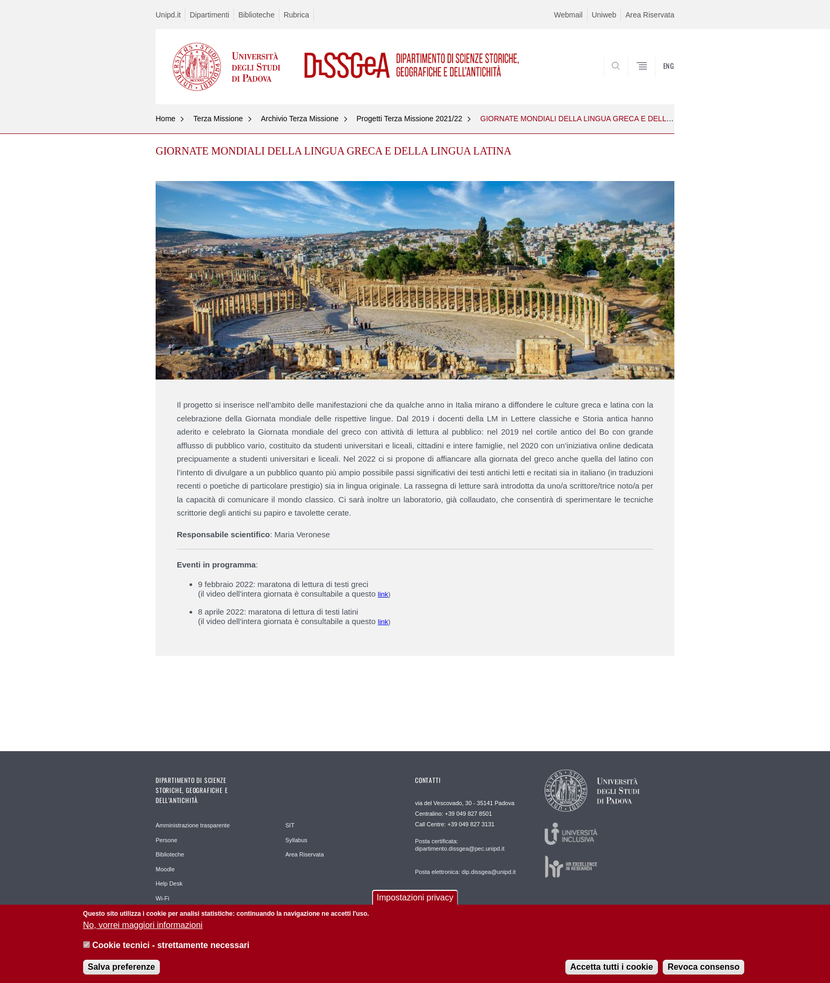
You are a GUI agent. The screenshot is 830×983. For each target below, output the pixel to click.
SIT (289, 825)
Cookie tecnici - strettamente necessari (170, 947)
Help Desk (169, 883)
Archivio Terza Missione (300, 118)
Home (165, 118)
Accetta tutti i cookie (611, 969)
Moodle (165, 869)
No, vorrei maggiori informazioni (143, 927)
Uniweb (604, 15)
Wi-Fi (162, 898)
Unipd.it (168, 15)
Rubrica (296, 15)
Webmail (568, 15)
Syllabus (296, 840)
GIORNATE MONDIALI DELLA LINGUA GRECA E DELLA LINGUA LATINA (603, 118)
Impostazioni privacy (415, 900)
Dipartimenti (209, 15)
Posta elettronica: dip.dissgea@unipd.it (465, 872)
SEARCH (656, 79)
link (383, 594)
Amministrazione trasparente (193, 825)
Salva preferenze (121, 969)
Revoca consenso (703, 969)
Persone (166, 840)
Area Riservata (649, 15)
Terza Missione (217, 118)
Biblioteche (256, 15)
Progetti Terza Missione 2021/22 (410, 118)
